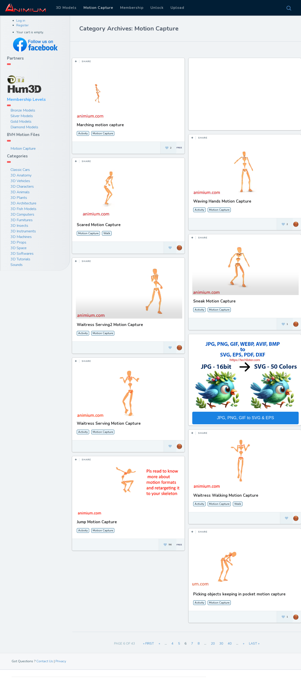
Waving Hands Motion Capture (221, 201)
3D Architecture (23, 203)
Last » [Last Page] (254, 643)
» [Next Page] (243, 643)
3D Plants (18, 197)
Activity (83, 133)
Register (22, 25)
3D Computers (22, 214)
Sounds (16, 264)
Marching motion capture (100, 125)
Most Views (129, 49)
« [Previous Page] (159, 643)
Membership (132, 7)
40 (229, 643)
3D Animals (20, 192)
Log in (20, 20)
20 (213, 643)
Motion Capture (98, 7)
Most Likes (103, 49)
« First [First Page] (148, 643)
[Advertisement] (244, 96)
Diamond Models (24, 127)
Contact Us (44, 661)
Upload (177, 7)
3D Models (66, 7)
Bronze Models (22, 110)
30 (221, 643)
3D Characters (22, 186)
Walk (106, 232)
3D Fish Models (23, 208)
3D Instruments (23, 231)
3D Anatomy (21, 175)
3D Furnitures (21, 220)
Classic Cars (20, 169)
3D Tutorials (20, 259)
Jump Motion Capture (97, 520)
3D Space (18, 248)
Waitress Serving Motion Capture (109, 421)
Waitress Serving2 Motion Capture (110, 323)
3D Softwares (22, 253)
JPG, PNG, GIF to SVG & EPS (244, 416)
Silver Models (21, 116)
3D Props (18, 242)
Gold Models (21, 121)
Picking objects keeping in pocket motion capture (238, 591)
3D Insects (19, 225)
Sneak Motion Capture (213, 300)
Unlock (157, 7)
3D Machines (21, 236)
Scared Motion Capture (99, 224)
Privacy (61, 661)
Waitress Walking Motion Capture (224, 493)
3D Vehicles (20, 180)
